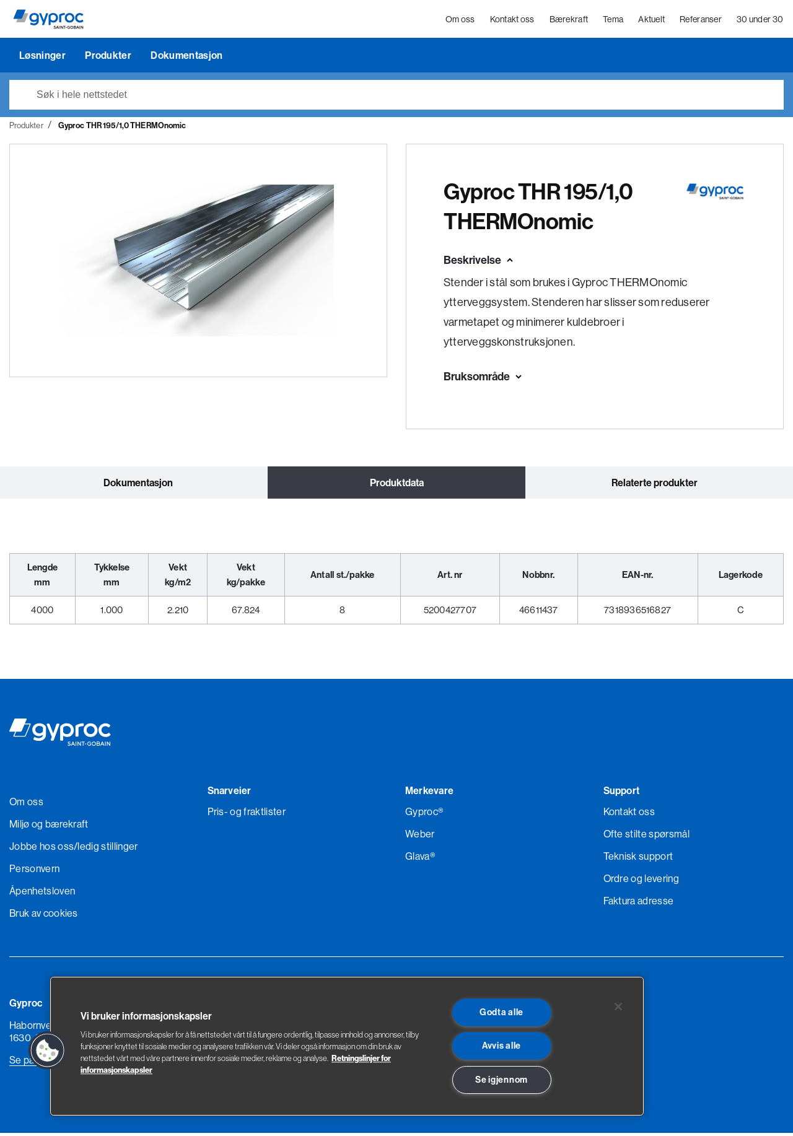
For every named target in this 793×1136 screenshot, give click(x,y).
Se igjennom (501, 1079)
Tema (613, 21)
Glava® (420, 859)
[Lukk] (618, 1006)
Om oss (461, 21)
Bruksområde (477, 379)
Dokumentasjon (186, 58)
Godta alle (502, 1012)
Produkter (109, 58)
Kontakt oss (512, 21)
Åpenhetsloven (42, 894)
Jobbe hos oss (41, 849)
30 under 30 (760, 21)
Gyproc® (424, 814)
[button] (48, 1050)
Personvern (34, 871)
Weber (420, 837)
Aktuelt (652, 21)
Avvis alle (501, 1045)
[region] (347, 1046)
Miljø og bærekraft (49, 827)
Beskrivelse (472, 263)
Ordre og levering (641, 881)
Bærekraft (569, 21)
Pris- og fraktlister (247, 814)
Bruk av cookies (43, 916)
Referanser (701, 21)
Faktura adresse (638, 904)
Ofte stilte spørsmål (646, 837)
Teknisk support (638, 859)
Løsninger (43, 58)
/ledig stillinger (106, 849)
